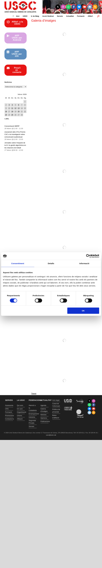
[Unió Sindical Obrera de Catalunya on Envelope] (89, 6)
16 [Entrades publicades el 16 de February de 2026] (6, 112)
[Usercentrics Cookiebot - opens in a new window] (88, 256)
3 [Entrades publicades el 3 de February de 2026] (9, 105)
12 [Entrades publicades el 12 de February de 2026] (15, 108)
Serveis (60, 16)
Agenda (43, 405)
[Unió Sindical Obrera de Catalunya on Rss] (95, 6)
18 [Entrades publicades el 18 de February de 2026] (12, 112)
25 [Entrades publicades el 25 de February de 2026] (12, 115)
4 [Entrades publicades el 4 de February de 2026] (12, 105)
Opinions (43, 418)
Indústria (32, 417)
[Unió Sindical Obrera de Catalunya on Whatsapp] (68, 6)
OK (83, 310)
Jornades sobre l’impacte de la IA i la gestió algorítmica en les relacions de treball (15, 145)
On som (20, 409)
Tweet (33, 393)
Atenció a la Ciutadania (33, 407)
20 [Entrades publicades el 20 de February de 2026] (18, 112)
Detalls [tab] (51, 263)
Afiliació (20, 419)
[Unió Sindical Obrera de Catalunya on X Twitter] (57, 6)
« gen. (6, 118)
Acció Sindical (48, 16)
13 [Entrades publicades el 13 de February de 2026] (18, 108)
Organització (21, 412)
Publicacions (44, 421)
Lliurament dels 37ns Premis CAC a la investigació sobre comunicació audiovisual (14, 134)
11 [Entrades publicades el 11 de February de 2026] (12, 108)
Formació (81, 16)
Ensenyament (33, 414)
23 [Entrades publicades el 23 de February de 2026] (6, 115)
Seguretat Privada (32, 422)
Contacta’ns (9, 419)
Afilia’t (90, 16)
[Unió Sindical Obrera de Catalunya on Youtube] (84, 6)
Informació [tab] (84, 263)
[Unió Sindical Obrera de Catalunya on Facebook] (73, 6)
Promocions (9, 416)
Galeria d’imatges (44, 410)
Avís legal (55, 400)
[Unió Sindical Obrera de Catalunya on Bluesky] (79, 6)
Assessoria (9, 405)
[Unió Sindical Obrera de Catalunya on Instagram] (63, 6)
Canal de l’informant (56, 405)
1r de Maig (35, 16)
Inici (15, 16)
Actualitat (70, 16)
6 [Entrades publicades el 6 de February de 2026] (18, 105)
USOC (25, 16)
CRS (7, 409)
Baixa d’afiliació (55, 416)
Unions (19, 416)
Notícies (43, 415)
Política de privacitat (56, 410)
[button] (98, 16)
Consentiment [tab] (17, 263)
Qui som (20, 405)
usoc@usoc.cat (51, 435)
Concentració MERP (11, 126)
